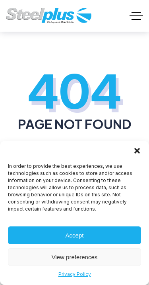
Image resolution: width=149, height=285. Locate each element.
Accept (75, 235)
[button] (137, 151)
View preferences (75, 257)
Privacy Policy (74, 274)
